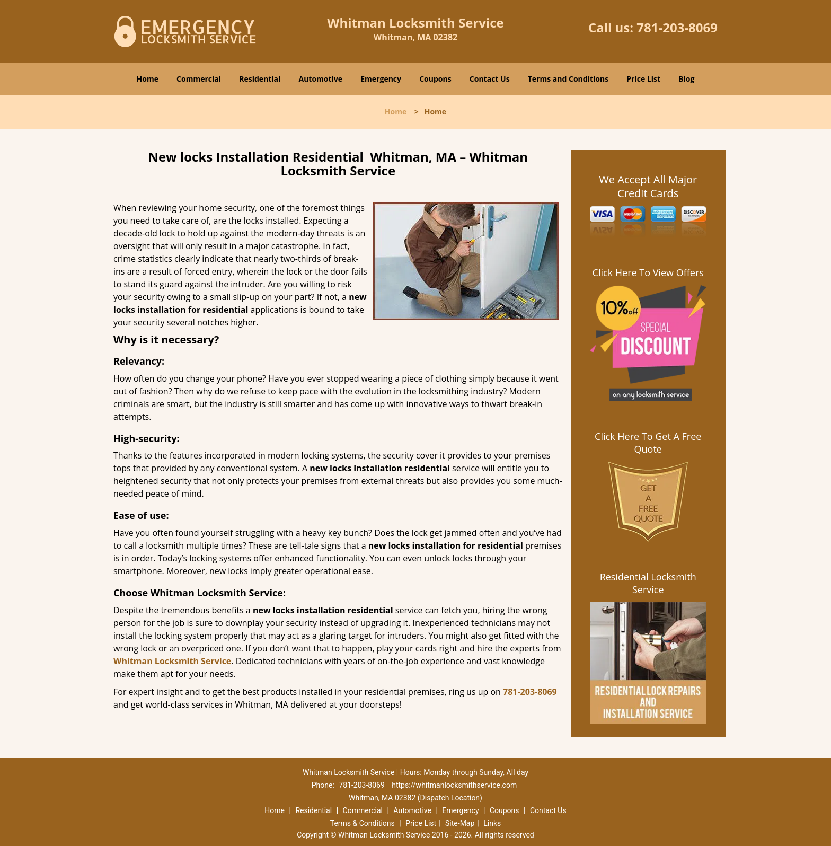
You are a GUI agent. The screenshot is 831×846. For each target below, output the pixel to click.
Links (492, 823)
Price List (643, 79)
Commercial (198, 79)
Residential (259, 79)
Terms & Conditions (362, 823)
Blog (686, 79)
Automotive (321, 79)
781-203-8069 (677, 27)
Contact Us (490, 79)
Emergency (380, 79)
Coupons (435, 79)
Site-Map (459, 823)
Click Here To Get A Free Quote (648, 442)
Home (147, 79)
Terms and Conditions (568, 79)
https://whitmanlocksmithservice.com (454, 785)
